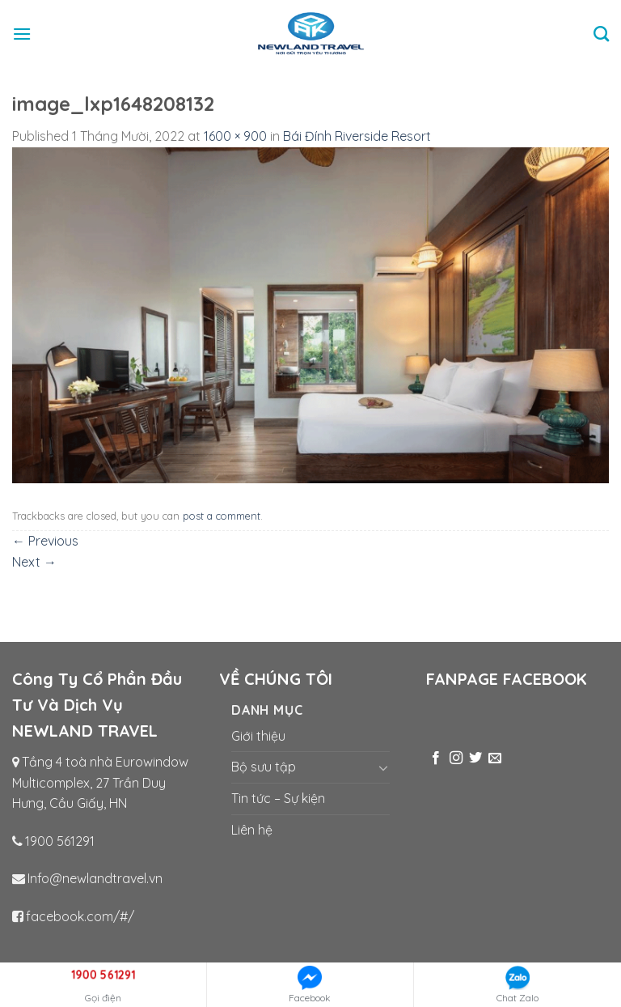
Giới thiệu (258, 736)
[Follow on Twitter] (475, 758)
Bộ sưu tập (263, 766)
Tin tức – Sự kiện (278, 798)
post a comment (221, 515)
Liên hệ (251, 830)
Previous (45, 541)
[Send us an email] (494, 758)
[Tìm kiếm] (601, 33)
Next (34, 562)
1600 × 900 (235, 136)
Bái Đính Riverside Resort (357, 136)
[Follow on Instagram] (456, 758)
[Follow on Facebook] (435, 758)
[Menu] (22, 33)
